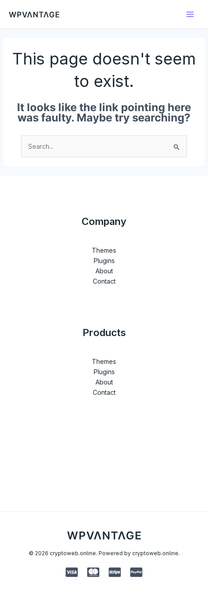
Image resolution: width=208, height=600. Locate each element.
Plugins (104, 260)
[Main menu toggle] (190, 14)
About (104, 271)
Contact (104, 281)
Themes (104, 250)
